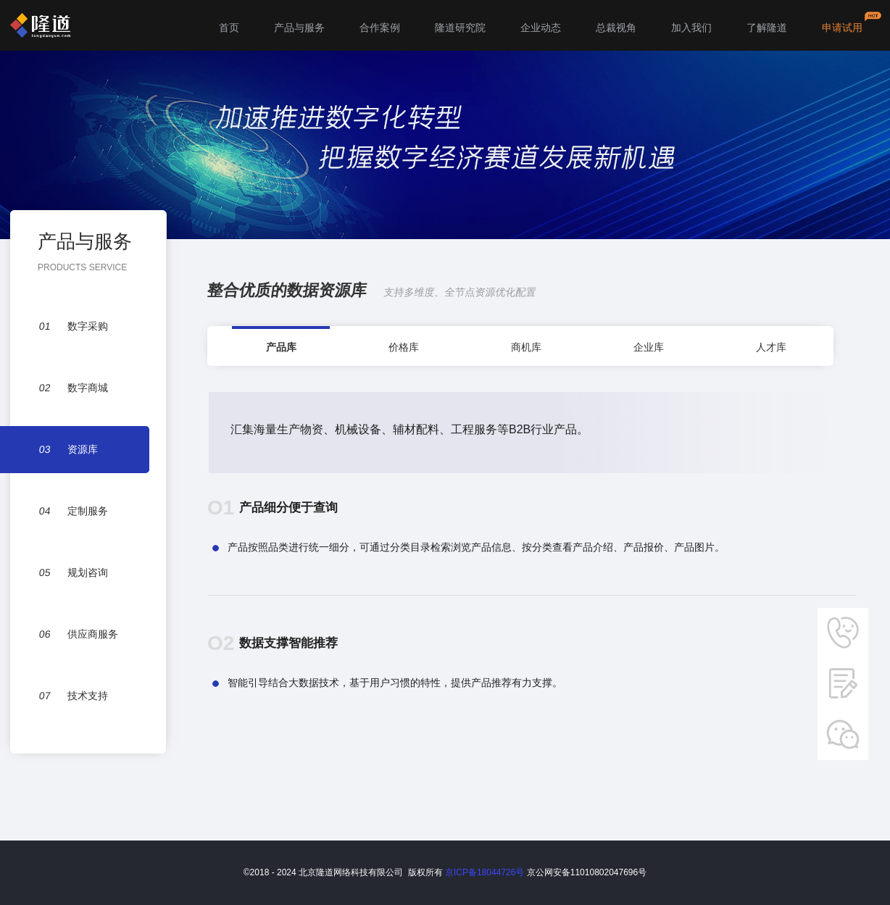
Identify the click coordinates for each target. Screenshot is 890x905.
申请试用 (842, 27)
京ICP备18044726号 (484, 872)
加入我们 (691, 27)
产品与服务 (299, 27)
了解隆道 (766, 27)
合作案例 (379, 27)
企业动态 (540, 27)
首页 (229, 27)
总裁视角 (616, 27)
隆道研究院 (460, 27)
